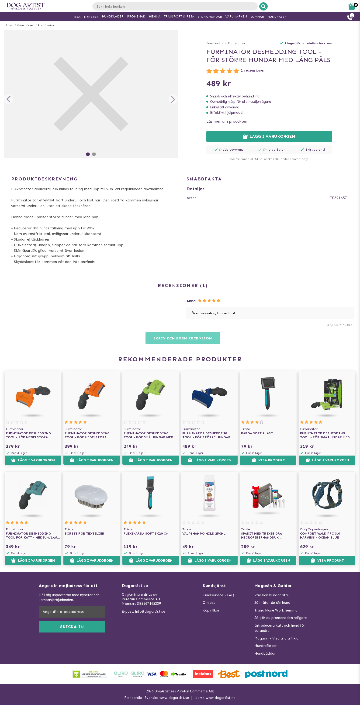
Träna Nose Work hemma (276, 610)
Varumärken (25, 25)
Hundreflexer (265, 646)
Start (10, 25)
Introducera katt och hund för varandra (279, 628)
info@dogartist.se (150, 611)
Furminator (46, 25)
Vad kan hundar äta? (272, 595)
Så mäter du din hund (272, 603)
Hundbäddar (265, 653)
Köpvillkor (211, 610)
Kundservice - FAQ (218, 595)
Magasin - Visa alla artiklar (277, 638)
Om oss (209, 603)
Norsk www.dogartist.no (215, 698)
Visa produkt (268, 460)
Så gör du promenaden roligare (280, 618)
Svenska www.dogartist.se (167, 698)
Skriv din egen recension (182, 338)
